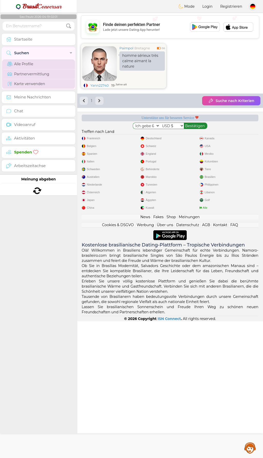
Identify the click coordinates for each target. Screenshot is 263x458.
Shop (171, 353)
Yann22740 (99, 85)
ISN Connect (169, 455)
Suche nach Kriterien (231, 100)
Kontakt (220, 361)
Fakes (158, 353)
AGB (206, 361)
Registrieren (231, 6)
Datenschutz (187, 361)
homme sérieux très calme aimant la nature (140, 61)
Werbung (145, 361)
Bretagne (142, 48)
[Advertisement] (170, 27)
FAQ (234, 361)
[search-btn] (68, 26)
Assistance (250, 447)
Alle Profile (20, 64)
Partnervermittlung (28, 74)
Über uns (165, 361)
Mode (186, 6)
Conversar (38, 6)
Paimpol (126, 48)
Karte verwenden (26, 83)
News (145, 353)
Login (207, 6)
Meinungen (189, 353)
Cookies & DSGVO (118, 361)
